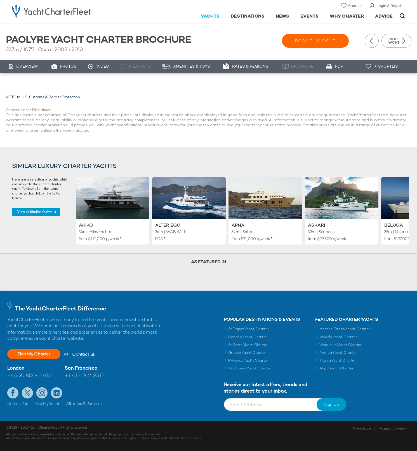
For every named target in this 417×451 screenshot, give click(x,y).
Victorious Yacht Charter (340, 344)
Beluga (393, 225)
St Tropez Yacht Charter (248, 328)
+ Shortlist (387, 66)
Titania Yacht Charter (337, 360)
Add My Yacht (47, 403)
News (282, 16)
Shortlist (355, 5)
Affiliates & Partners (84, 403)
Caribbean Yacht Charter (249, 368)
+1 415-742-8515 (84, 375)
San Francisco (81, 368)
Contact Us (17, 403)
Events (309, 16)
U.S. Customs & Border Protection (51, 96)
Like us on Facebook (12, 392)
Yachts (210, 16)
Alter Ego (167, 225)
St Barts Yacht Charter (248, 344)
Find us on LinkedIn (56, 392)
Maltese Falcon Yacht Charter (344, 328)
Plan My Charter (33, 354)
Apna (238, 225)
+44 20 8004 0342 (30, 375)
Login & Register (391, 5)
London (16, 368)
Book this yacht (315, 40)
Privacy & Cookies (392, 429)
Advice (384, 16)
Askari (316, 225)
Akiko (86, 225)
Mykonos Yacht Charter (248, 360)
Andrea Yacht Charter (338, 352)
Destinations (248, 16)
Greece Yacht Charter (247, 352)
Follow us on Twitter (27, 392)
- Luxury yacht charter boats (69, 11)
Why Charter (347, 16)
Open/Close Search (402, 15)
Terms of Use (362, 429)
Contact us (83, 354)
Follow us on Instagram (42, 392)
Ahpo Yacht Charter (336, 368)
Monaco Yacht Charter (247, 336)
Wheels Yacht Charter (338, 336)
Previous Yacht (372, 41)
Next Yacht (394, 41)
